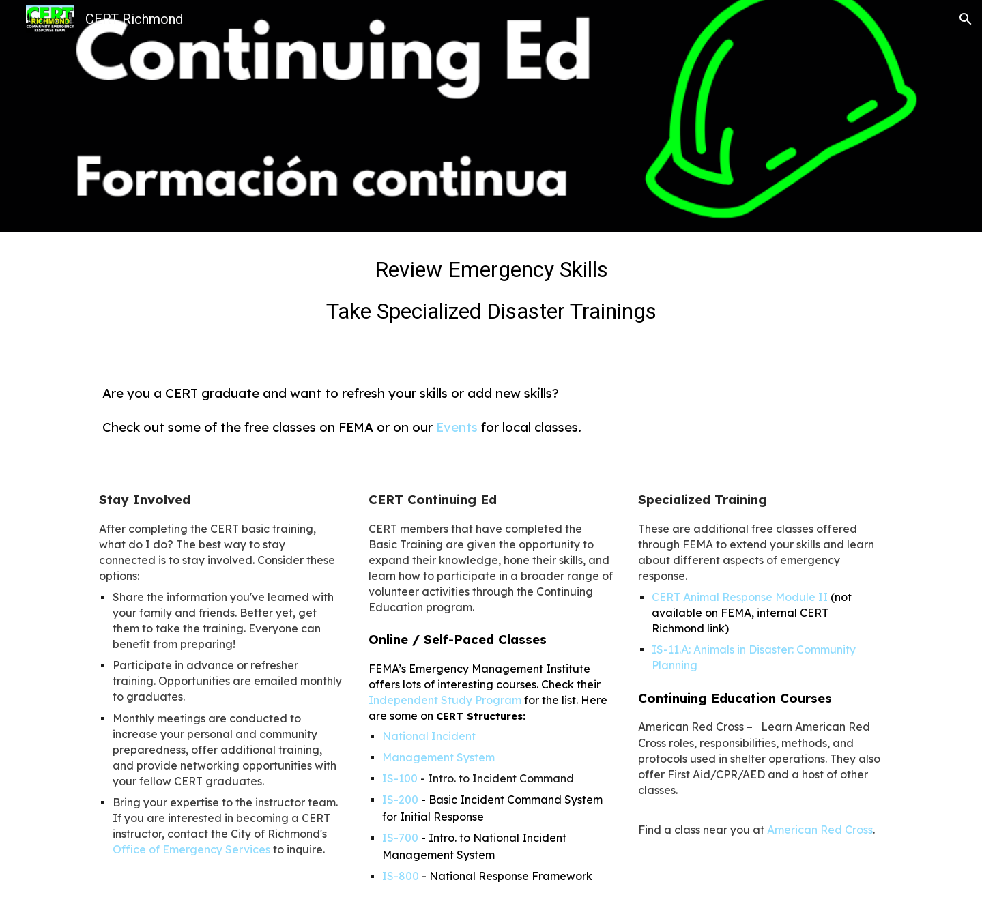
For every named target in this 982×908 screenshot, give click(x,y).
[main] (490, 295)
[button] (965, 19)
